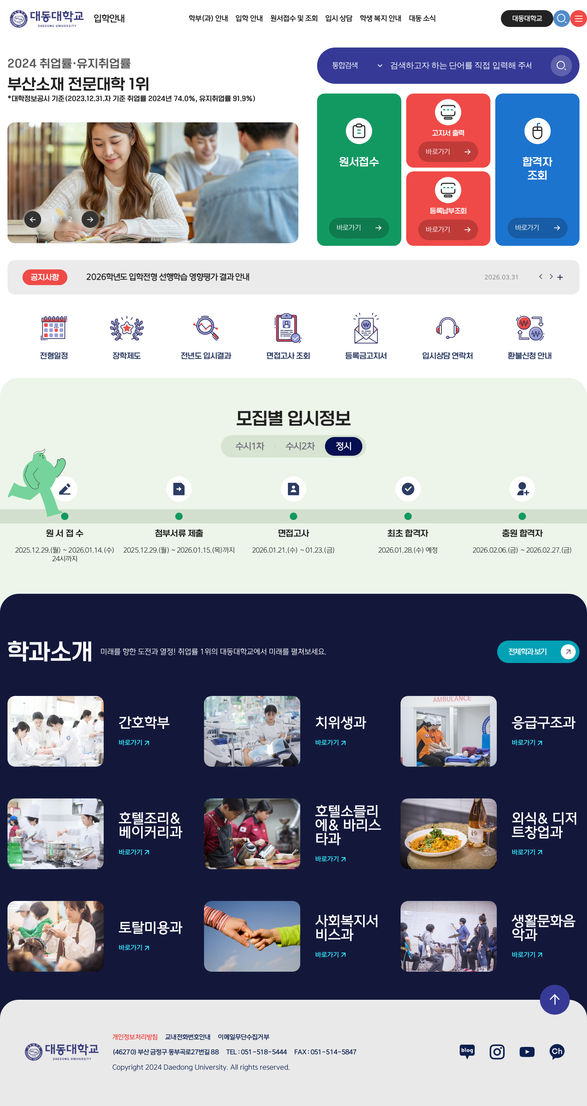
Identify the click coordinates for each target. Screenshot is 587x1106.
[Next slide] (90, 219)
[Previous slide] (32, 219)
